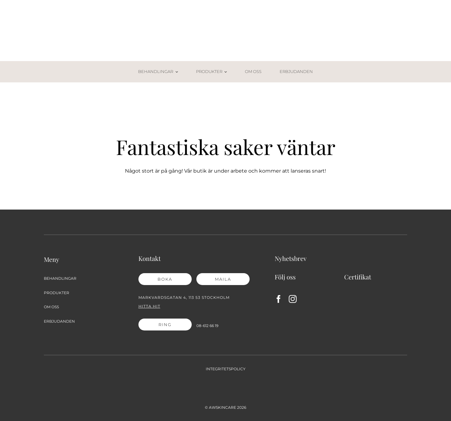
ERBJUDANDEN (59, 321)
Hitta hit (149, 306)
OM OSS (51, 306)
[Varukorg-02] (393, 67)
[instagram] (293, 299)
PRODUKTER (56, 292)
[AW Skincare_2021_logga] (225, 18)
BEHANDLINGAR (60, 278)
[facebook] (279, 299)
